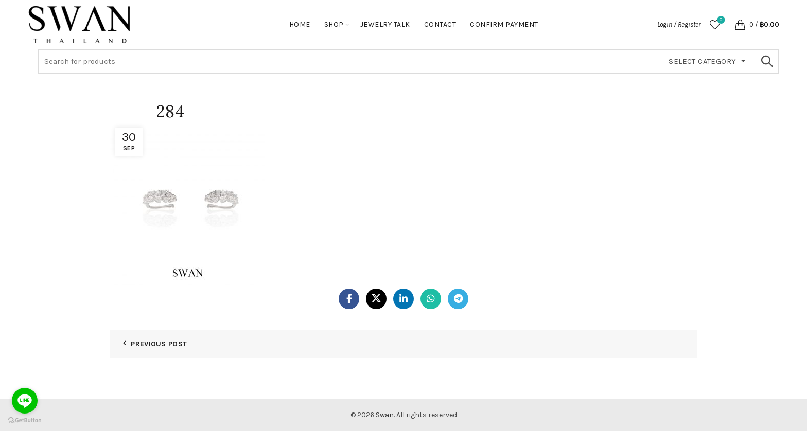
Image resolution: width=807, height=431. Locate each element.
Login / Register (678, 24)
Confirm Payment (504, 24)
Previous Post (159, 343)
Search (766, 61)
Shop (334, 24)
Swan (385, 414)
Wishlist (720, 20)
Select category (702, 61)
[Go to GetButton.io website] (24, 420)
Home (299, 24)
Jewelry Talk (385, 24)
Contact (440, 24)
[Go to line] (25, 401)
